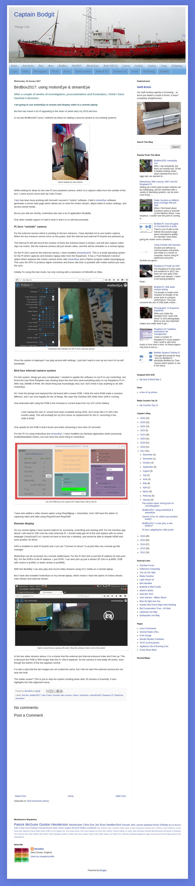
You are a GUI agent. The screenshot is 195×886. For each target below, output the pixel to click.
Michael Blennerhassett (154, 831)
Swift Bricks (144, 87)
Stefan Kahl (73, 834)
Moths (25, 71)
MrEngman (167, 831)
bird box (25, 695)
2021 (143, 434)
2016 (143, 536)
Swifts (135, 71)
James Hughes (64, 828)
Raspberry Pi (119, 71)
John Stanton (107, 831)
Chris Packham (31, 828)
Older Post (121, 796)
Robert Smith (48, 834)
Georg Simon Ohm (77, 831)
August (146, 471)
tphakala (148, 825)
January (147, 500)
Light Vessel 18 (147, 579)
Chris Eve (88, 824)
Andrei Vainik (124, 828)
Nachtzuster (75, 824)
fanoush (163, 834)
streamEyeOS (84, 252)
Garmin (152, 65)
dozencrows (155, 834)
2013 (143, 548)
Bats (41, 65)
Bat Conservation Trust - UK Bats (155, 608)
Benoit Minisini (175, 825)
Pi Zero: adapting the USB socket (157, 530)
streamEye (73, 259)
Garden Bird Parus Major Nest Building (158, 605)
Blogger (103, 870)
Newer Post (20, 796)
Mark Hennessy (139, 831)
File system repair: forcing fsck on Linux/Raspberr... (158, 504)
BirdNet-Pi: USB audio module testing (164, 288)
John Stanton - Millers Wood (153, 597)
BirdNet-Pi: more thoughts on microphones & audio (166, 225)
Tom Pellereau (123, 834)
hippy (169, 834)
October (147, 463)
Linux (14, 71)
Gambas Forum (147, 565)
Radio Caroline (83, 71)
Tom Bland (113, 834)
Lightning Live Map (148, 612)
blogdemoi (141, 834)
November (148, 458)
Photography (40, 71)
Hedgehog (177, 65)
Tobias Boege (103, 834)
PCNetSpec (176, 831)
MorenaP (76, 828)
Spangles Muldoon (61, 834)
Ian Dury (98, 831)
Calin (16, 200)
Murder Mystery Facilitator (152, 639)
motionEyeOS (95, 695)
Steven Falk (93, 834)
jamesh (174, 834)
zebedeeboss (19, 837)
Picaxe (67, 71)
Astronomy (28, 65)
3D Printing (149, 71)
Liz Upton (128, 831)
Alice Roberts (102, 828)
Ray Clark (28, 834)
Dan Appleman (24, 831)
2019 (143, 443)
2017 (143, 451)
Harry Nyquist (89, 831)
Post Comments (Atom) (38, 801)
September (148, 467)
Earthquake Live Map (150, 615)
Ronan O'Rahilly (160, 825)
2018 (143, 447)
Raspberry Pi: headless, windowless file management (165, 331)
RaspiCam (118, 695)
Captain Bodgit (34, 14)
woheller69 (91, 828)
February (147, 496)
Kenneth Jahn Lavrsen (62, 695)
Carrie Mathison (169, 828)
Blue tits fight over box (150, 601)
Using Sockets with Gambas (167, 245)
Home (14, 65)
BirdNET (77, 65)
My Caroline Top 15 (149, 405)
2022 (143, 430)
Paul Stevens (19, 834)
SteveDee (39, 849)
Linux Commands (148, 628)
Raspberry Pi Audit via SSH (167, 266)
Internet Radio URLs (149, 632)
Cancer (126, 65)
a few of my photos (148, 392)
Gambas (139, 65)
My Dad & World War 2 (150, 379)
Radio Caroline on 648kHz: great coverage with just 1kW (166, 203)
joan (179, 834)
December (148, 454)
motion (76, 695)
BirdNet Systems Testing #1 (167, 352)
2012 (143, 552)
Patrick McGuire (26, 824)
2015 (143, 540)
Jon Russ (100, 824)
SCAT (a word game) (149, 642)
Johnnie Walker (119, 831)
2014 (143, 544)
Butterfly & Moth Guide (150, 587)
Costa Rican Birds (148, 650)
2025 (143, 418)
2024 (143, 422)
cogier (147, 834)
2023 (143, 426)
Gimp (164, 65)
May (145, 483)
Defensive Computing (150, 569)
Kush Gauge (145, 635)
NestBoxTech (113, 824)
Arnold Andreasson (137, 828)
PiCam (55, 71)
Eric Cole (65, 831)
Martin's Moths (146, 590)
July (145, 475)
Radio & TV (102, 71)
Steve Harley (83, 834)
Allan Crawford (113, 828)
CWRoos (158, 828)
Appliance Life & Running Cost (154, 646)
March (146, 491)
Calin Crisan (46, 695)
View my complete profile (42, 856)
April (145, 487)
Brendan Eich (150, 828)
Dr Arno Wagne (56, 831)
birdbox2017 (35, 695)
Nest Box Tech (146, 594)
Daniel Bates (35, 831)
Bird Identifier (146, 583)
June (145, 479)
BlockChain (93, 65)
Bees (50, 65)
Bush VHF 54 (111, 65)
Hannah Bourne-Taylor (48, 828)
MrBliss (83, 828)
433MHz (164, 71)
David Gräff (45, 831)
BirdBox (62, 65)
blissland (133, 834)
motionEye (101, 200)
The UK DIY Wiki (147, 572)
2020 (143, 438)
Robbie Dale (38, 834)
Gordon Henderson (53, 824)
